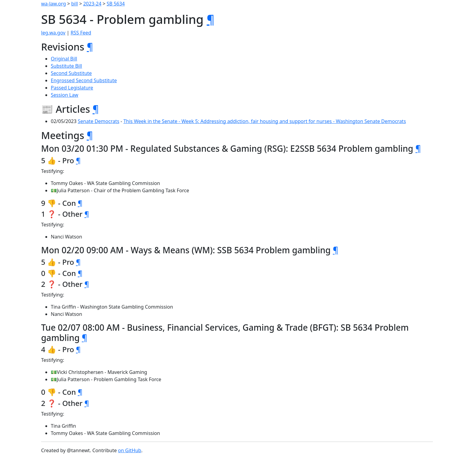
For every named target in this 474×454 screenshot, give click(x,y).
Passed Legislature (72, 87)
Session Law (64, 95)
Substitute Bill (66, 66)
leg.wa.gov (53, 32)
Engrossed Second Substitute (84, 80)
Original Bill (64, 58)
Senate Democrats (98, 121)
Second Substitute (71, 73)
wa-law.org (53, 3)
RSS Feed (81, 32)
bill (74, 3)
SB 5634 (116, 3)
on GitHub (129, 450)
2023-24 (92, 3)
